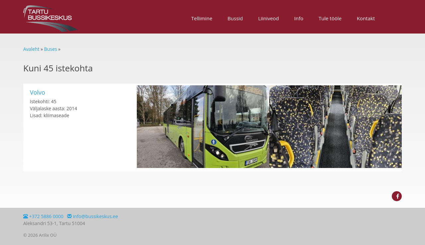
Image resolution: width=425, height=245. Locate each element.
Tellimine (201, 18)
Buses (50, 49)
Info (298, 18)
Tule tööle (330, 18)
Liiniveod (268, 18)
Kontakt (366, 18)
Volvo (37, 92)
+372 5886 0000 (43, 216)
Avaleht (31, 49)
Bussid (235, 18)
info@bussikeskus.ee (92, 216)
